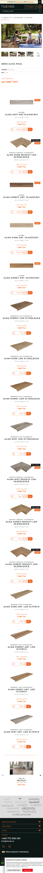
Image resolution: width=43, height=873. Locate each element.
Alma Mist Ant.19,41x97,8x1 (21, 115)
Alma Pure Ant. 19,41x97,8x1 (21, 238)
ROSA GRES (11, 69)
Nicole (21, 780)
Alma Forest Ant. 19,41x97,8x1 (21, 197)
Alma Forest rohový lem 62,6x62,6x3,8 (21, 565)
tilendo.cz (6, 17)
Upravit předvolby (13, 870)
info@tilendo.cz (7, 841)
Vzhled (29, 17)
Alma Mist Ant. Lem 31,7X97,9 (21, 732)
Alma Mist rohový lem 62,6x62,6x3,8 (21, 480)
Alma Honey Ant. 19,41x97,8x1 (21, 278)
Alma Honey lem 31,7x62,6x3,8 (21, 399)
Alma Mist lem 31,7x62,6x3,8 (22, 439)
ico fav (27, 6)
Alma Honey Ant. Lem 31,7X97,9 (21, 690)
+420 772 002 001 (10, 838)
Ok (40, 2)
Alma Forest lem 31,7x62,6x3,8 (21, 318)
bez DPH (9, 78)
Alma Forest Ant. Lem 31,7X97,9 (21, 648)
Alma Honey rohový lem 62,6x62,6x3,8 (21, 523)
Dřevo (6, 20)
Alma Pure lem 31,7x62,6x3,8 (21, 358)
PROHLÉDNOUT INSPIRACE (15, 851)
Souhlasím (27, 870)
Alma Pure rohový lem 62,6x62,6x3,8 (21, 156)
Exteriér (19, 17)
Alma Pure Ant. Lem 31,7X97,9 (21, 607)
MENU (40, 7)
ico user (31, 6)
